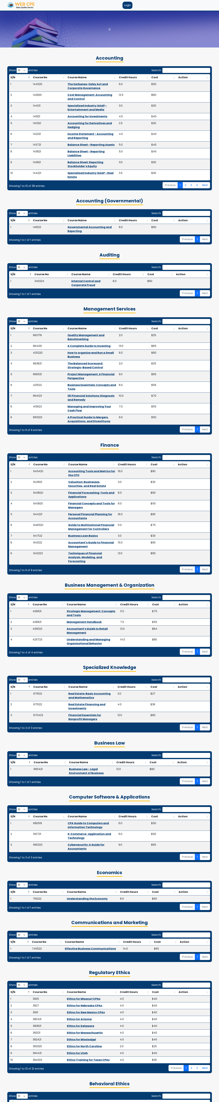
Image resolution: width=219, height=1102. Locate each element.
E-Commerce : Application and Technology (79, 695)
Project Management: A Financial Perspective (79, 323)
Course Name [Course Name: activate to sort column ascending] (55, 77)
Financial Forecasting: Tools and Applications (78, 413)
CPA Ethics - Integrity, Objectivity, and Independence (86, 963)
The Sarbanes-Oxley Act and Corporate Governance (83, 84)
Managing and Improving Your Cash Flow (76, 343)
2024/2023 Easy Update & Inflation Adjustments (84, 1060)
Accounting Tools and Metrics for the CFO (75, 400)
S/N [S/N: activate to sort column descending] (12, 77)
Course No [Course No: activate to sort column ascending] (30, 77)
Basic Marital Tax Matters (68, 1020)
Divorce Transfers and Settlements (75, 1081)
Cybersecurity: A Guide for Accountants (76, 702)
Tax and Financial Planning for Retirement (80, 1026)
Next (205, 153)
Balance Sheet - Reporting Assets (69, 125)
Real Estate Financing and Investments (78, 581)
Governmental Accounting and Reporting (82, 195)
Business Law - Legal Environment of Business (84, 638)
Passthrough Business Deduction (73, 1053)
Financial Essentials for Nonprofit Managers (82, 588)
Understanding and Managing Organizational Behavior (87, 524)
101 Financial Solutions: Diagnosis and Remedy (79, 336)
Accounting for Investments (66, 104)
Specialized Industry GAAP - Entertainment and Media (84, 98)
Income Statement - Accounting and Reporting (79, 118)
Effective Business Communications (81, 802)
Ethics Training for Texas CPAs (76, 913)
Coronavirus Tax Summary (69, 1067)
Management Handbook (65, 511)
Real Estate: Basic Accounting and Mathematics (85, 574)
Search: (180, 70)
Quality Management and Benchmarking (76, 295)
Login (127, 5)
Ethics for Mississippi (69, 892)
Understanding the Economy (80, 752)
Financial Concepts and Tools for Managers (77, 420)
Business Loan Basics (61, 440)
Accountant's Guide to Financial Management (79, 447)
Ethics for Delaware (68, 879)
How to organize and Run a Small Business (76, 309)
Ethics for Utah (65, 906)
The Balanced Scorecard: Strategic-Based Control (82, 316)
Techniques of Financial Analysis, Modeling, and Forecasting (89, 454)
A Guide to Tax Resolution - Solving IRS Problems (84, 1033)
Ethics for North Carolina (72, 899)
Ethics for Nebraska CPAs (72, 859)
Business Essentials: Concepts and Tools (75, 329)
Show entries (23, 70)
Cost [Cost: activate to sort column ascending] (182, 77)
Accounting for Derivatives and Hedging (74, 111)
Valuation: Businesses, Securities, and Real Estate (81, 406)
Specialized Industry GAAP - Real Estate (74, 145)
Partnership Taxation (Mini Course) (75, 1047)
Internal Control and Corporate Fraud (82, 245)
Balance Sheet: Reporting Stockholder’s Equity (79, 138)
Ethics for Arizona (67, 872)
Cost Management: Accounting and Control (77, 91)
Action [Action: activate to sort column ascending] (198, 77)
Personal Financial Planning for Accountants (78, 427)
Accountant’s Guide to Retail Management (78, 517)
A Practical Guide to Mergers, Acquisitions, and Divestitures (89, 350)
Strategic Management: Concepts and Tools (79, 504)
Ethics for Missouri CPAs (71, 852)
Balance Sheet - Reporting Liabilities (71, 132)
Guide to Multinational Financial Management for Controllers (90, 434)
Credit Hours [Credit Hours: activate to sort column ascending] (161, 77)
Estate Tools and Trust (66, 1074)
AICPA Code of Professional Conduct (74, 970)
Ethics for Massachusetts (73, 886)
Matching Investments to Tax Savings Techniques (85, 1040)
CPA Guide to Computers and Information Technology (87, 688)
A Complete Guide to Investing (68, 302)
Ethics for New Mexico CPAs (74, 865)
